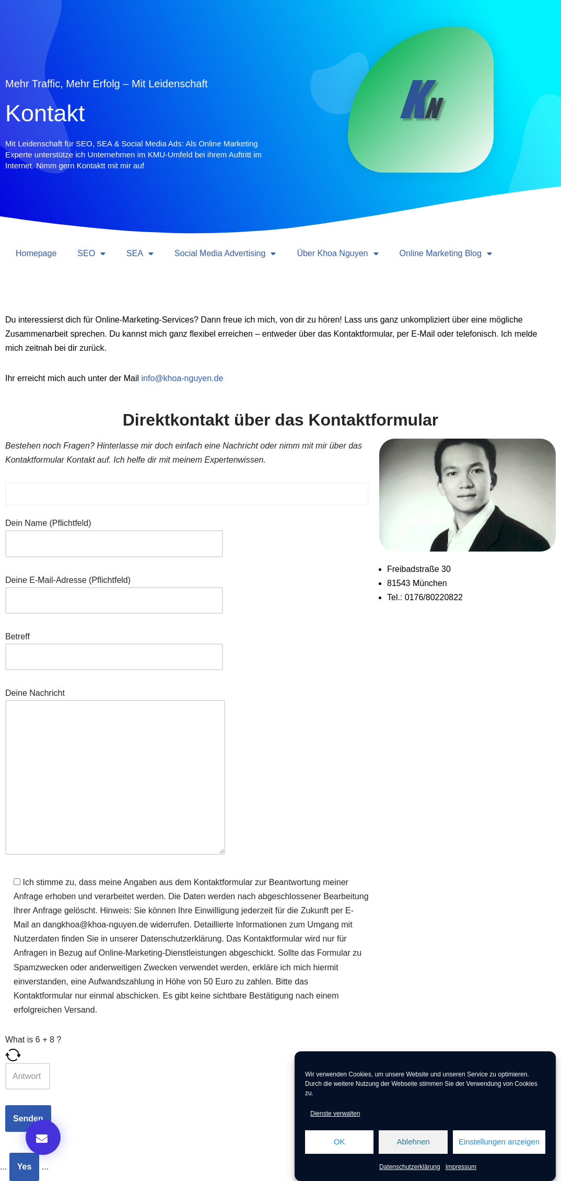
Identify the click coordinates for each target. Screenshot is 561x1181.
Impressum (461, 1167)
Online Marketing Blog (446, 253)
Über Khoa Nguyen (337, 253)
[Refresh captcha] (187, 1055)
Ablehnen (412, 1141)
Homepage (36, 253)
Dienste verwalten (335, 1113)
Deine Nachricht (115, 772)
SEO (91, 253)
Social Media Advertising (225, 253)
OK (339, 1141)
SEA (140, 253)
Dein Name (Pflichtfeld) (114, 533)
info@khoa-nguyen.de (183, 378)
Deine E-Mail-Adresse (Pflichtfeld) (114, 590)
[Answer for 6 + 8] (27, 1076)
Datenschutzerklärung (409, 1167)
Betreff (114, 646)
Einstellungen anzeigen (499, 1141)
